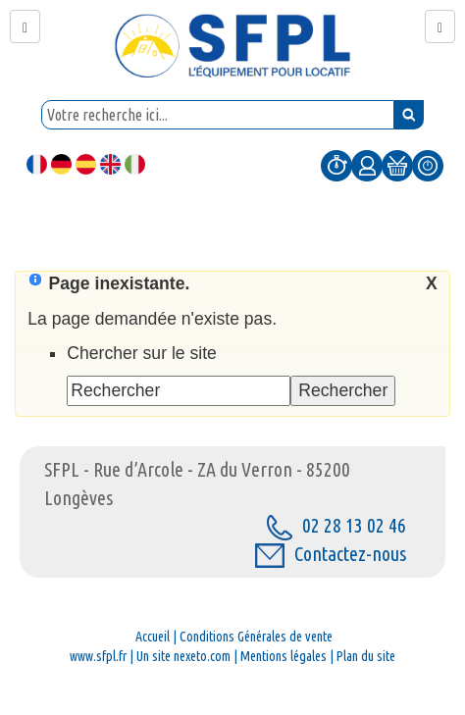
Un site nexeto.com (183, 656)
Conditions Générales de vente (256, 636)
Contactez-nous (330, 553)
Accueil (152, 636)
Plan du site (365, 656)
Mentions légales (283, 656)
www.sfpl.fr (98, 656)
